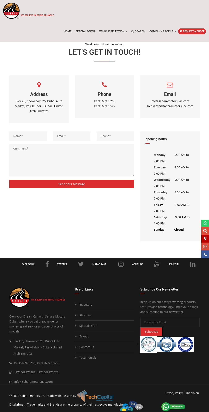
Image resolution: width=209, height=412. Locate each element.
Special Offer (86, 326)
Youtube (146, 264)
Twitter (70, 264)
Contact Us (84, 347)
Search (138, 31)
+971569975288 (104, 101)
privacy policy (174, 393)
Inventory (83, 305)
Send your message (72, 184)
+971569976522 (104, 106)
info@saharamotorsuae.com (170, 101)
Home (67, 31)
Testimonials (85, 357)
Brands (82, 336)
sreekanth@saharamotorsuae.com (170, 106)
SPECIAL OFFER (85, 31)
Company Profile (162, 31)
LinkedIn (182, 264)
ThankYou (192, 393)
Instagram (108, 264)
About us (83, 315)
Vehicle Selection (113, 31)
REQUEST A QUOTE (192, 31)
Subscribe (151, 332)
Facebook (35, 264)
